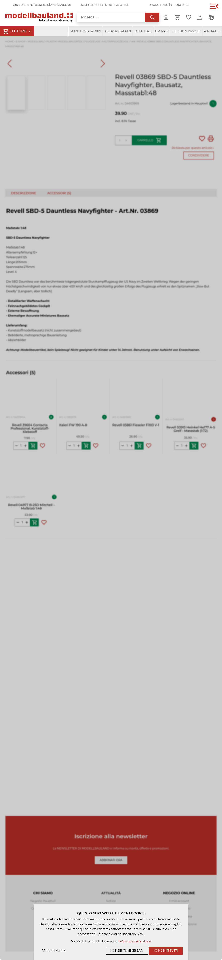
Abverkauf (212, 31)
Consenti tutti (166, 950)
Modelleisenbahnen (85, 31)
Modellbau (143, 31)
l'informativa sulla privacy (134, 941)
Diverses (161, 31)
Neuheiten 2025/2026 (186, 31)
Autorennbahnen (118, 31)
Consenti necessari (127, 950)
